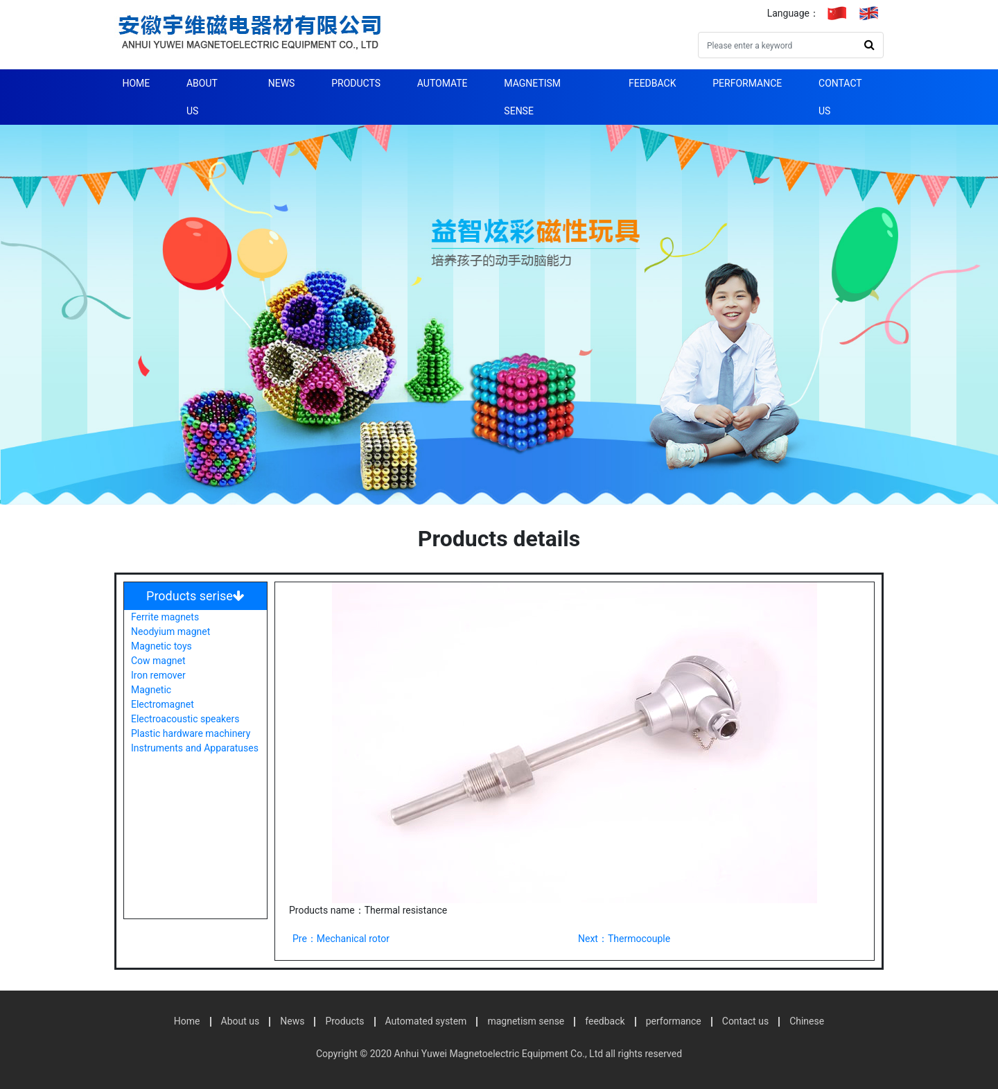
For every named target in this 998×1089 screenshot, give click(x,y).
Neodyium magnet (170, 631)
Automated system (426, 1021)
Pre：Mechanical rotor (340, 938)
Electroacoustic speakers (185, 718)
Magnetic (151, 689)
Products (355, 83)
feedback (652, 83)
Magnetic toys (161, 646)
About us (202, 97)
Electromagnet (162, 704)
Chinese (806, 1021)
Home (136, 83)
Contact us (839, 97)
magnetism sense (532, 97)
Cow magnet (158, 660)
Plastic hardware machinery (190, 733)
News (281, 83)
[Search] (777, 45)
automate (442, 83)
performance (747, 83)
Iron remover (158, 675)
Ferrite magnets (165, 616)
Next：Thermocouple (624, 938)
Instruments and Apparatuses (195, 747)
